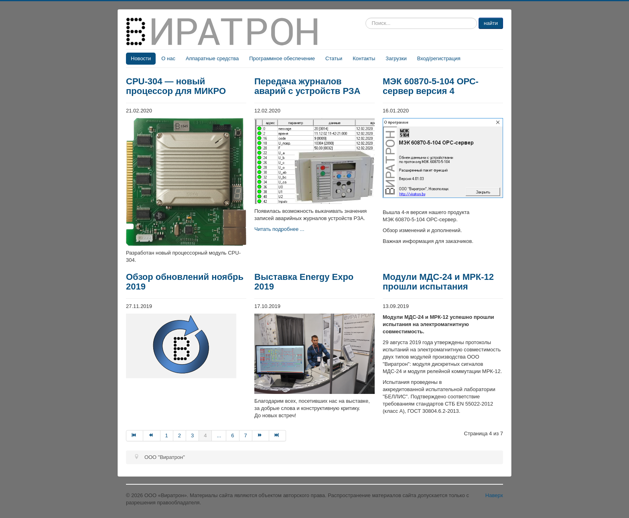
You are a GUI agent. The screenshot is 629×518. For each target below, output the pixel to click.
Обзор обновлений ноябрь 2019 (184, 282)
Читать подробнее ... (279, 229)
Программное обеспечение (282, 58)
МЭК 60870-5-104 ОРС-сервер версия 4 (431, 86)
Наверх (494, 495)
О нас (168, 58)
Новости (141, 58)
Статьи (333, 58)
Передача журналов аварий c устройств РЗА (307, 86)
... (219, 435)
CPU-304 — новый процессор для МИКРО (176, 86)
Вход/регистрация (439, 58)
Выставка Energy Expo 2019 (303, 282)
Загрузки (396, 58)
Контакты (364, 58)
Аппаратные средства (212, 58)
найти (491, 23)
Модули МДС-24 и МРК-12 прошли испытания (438, 282)
